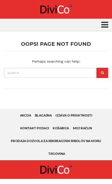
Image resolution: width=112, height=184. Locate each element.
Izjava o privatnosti (73, 115)
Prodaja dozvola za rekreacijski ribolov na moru (56, 141)
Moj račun (82, 128)
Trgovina (56, 154)
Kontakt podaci (34, 128)
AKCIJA (25, 115)
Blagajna (43, 115)
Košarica (61, 128)
